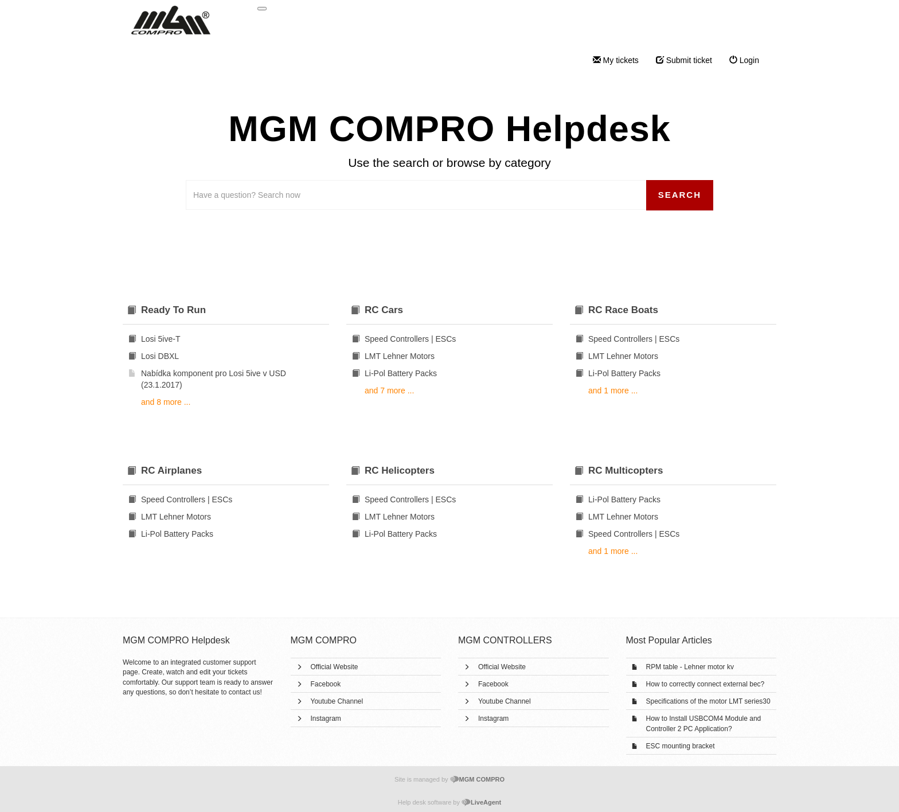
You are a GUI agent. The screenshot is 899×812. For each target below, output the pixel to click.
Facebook (326, 684)
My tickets (616, 60)
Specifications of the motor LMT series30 (708, 701)
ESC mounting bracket (680, 746)
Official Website (334, 667)
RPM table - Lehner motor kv (690, 667)
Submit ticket (684, 60)
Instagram (326, 719)
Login (744, 60)
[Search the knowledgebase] (416, 195)
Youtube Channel (337, 701)
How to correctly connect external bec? (705, 684)
